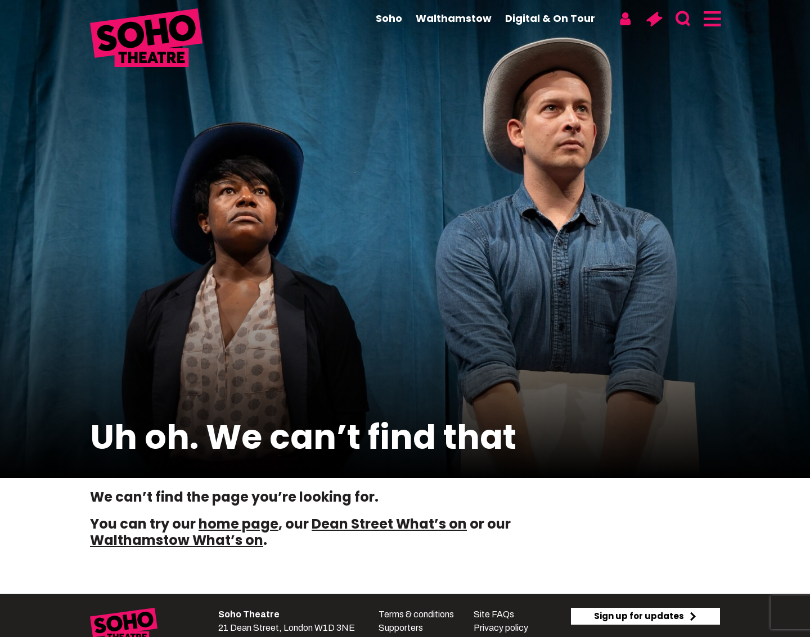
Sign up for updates (646, 616)
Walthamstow (454, 18)
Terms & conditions (416, 614)
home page (238, 524)
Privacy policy (501, 628)
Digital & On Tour (550, 18)
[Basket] (654, 19)
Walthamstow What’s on (176, 540)
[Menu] (711, 19)
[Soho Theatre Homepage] (146, 39)
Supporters (401, 628)
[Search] (682, 19)
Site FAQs (494, 614)
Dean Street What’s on (389, 524)
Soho (389, 18)
